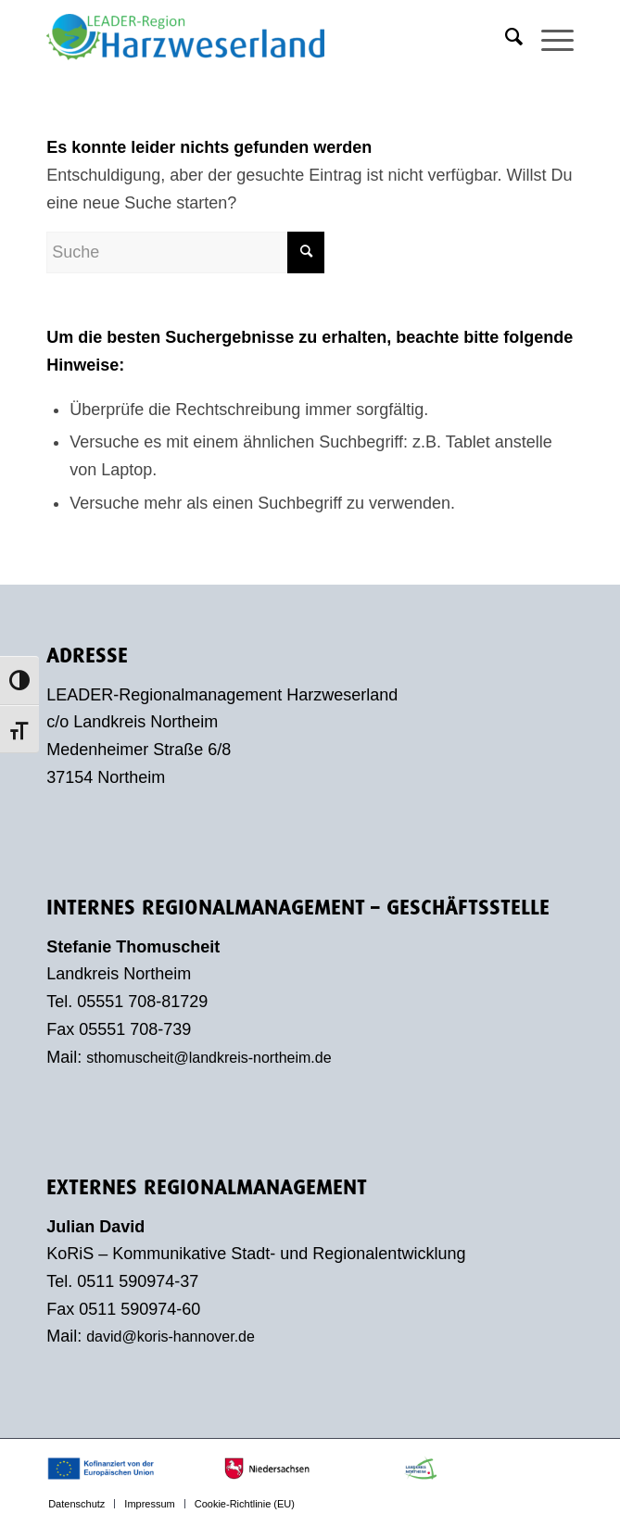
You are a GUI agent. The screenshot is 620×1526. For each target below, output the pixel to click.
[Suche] (505, 37)
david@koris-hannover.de (170, 1336)
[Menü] (548, 37)
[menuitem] (505, 37)
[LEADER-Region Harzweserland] (257, 37)
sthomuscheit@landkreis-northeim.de (208, 1058)
